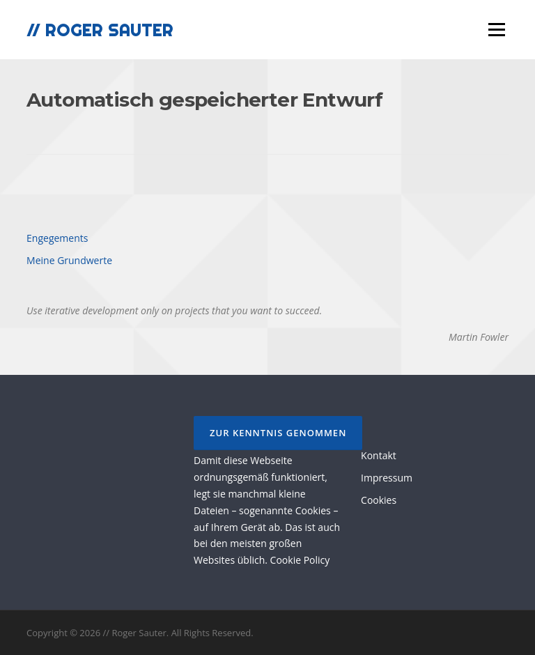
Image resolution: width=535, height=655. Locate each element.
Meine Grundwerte (69, 260)
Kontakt (378, 455)
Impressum (386, 477)
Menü (496, 29)
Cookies (378, 500)
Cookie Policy (300, 560)
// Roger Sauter (99, 30)
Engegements (57, 238)
